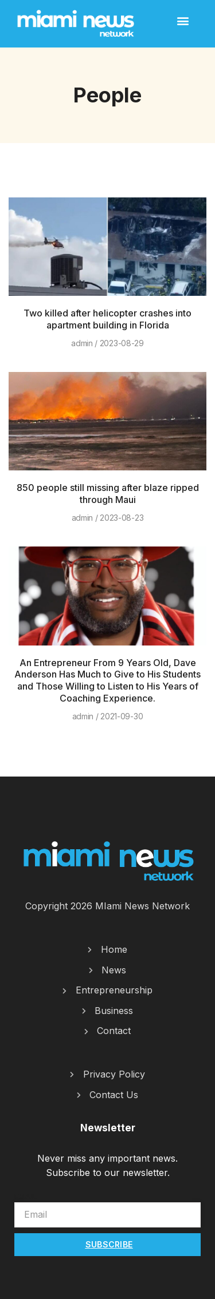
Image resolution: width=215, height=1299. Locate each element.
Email (25, 1196)
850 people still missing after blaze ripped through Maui (108, 493)
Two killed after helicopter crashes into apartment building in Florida (107, 319)
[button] (182, 20)
